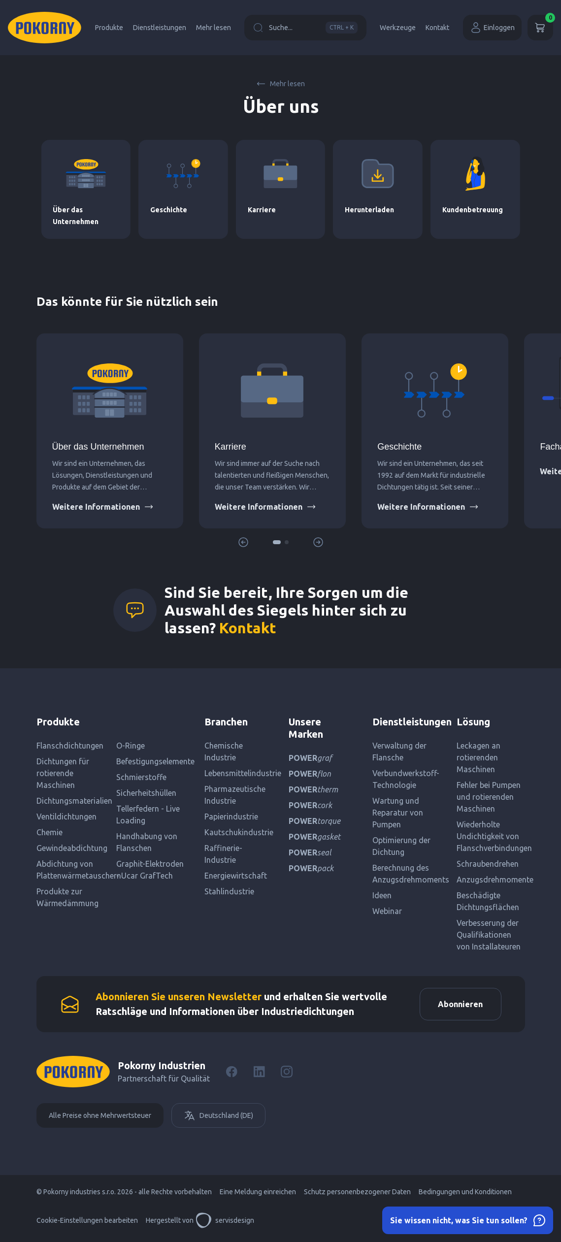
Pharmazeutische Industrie (234, 794)
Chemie (49, 832)
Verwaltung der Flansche (399, 751)
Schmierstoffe (141, 777)
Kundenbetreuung (472, 210)
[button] (277, 542)
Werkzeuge (398, 28)
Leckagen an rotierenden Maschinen (478, 757)
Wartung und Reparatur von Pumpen (397, 812)
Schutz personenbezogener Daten (357, 1194)
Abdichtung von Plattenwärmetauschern (72, 869)
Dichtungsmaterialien (72, 800)
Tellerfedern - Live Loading (148, 814)
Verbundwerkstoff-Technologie (405, 779)
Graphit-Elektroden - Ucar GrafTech (150, 869)
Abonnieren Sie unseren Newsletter (179, 997)
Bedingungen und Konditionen (465, 1194)
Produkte (109, 28)
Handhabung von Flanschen (146, 842)
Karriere (262, 210)
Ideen (382, 895)
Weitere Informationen (103, 507)
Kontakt (437, 28)
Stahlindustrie (229, 891)
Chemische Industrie (223, 751)
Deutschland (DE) (218, 1117)
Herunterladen (369, 210)
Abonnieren (458, 1005)
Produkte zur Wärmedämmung (67, 897)
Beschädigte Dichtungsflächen (488, 901)
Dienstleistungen (159, 28)
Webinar (387, 911)
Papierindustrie (231, 816)
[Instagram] (287, 1073)
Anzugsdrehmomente (491, 879)
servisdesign (225, 1222)
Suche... (305, 27)
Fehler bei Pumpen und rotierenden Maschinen (489, 797)
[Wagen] (540, 27)
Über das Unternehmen (98, 447)
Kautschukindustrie (238, 832)
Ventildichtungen (66, 816)
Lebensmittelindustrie (238, 773)
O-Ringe (130, 745)
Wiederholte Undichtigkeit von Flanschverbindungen (491, 836)
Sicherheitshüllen (146, 792)
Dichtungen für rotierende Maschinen (62, 773)
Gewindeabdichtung (71, 848)
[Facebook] (231, 1073)
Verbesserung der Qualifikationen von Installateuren (489, 934)
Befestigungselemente (152, 761)
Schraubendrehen (488, 863)
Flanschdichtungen (69, 745)
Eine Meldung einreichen (258, 1194)
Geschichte (168, 210)
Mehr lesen (213, 28)
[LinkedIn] (259, 1073)
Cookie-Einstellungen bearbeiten (87, 1222)
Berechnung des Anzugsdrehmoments (406, 873)
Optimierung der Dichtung (401, 846)
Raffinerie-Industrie (223, 854)
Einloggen (492, 27)
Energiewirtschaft (235, 875)
